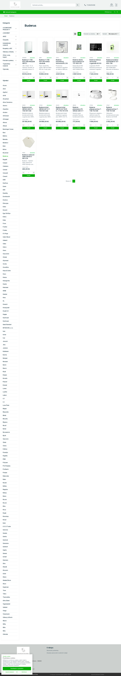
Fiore (4, 223)
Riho (4, 506)
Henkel (5, 294)
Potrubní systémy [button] (8, 60)
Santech (5, 546)
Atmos (5, 122)
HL (3, 301)
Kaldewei (5, 351)
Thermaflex (6, 597)
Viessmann (6, 614)
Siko (4, 563)
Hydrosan (6, 318)
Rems (4, 496)
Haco (4, 274)
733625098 (91, 5)
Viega (4, 610)
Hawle (5, 284)
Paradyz (5, 452)
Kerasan (5, 361)
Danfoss (5, 183)
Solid (4, 573)
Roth (4, 523)
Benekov (5, 143)
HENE (4, 291)
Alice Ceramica (7, 102)
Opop (4, 442)
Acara (5, 85)
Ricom (5, 499)
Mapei (5, 408)
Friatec (5, 230)
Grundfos (6, 267)
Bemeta (5, 139)
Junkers (5, 348)
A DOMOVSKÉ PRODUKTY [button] (7, 28)
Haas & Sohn (7, 270)
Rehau (5, 493)
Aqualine (5, 109)
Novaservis (6, 432)
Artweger (6, 119)
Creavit (5, 176)
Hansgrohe (6, 281)
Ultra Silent (6, 600)
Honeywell (6, 307)
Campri (5, 163)
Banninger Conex (8, 129)
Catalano (5, 166)
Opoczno (5, 439)
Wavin (5, 621)
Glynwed (5, 260)
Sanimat (5, 540)
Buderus (11, 16)
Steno (4, 577)
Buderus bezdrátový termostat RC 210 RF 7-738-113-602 (62, 62)
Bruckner (5, 153)
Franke (5, 227)
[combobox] (98, 34)
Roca (4, 509)
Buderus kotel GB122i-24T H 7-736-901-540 (44, 109)
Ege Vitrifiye (6, 213)
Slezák (5, 567)
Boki (4, 146)
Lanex (5, 388)
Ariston (5, 112)
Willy (4, 624)
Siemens (5, 560)
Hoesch (5, 304)
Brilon (4, 149)
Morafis (5, 419)
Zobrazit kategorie (9, 12)
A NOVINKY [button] (6, 33)
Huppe (5, 314)
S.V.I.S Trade (7, 526)
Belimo (5, 136)
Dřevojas (5, 203)
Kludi (4, 371)
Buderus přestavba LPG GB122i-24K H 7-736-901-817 (78, 109)
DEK (4, 190)
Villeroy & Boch (7, 617)
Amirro (5, 105)
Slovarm (5, 570)
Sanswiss (6, 543)
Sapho (5, 550)
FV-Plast (5, 233)
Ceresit (5, 169)
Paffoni (5, 449)
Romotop (5, 516)
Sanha (5, 536)
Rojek (4, 513)
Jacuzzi (5, 341)
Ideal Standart (7, 324)
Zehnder (5, 634)
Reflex (5, 486)
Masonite (5, 412)
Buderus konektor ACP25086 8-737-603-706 (112, 61)
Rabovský (6, 476)
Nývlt (4, 435)
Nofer (4, 429)
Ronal (4, 520)
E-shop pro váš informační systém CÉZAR (60, 674)
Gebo (4, 243)
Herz (4, 297)
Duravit (5, 210)
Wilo (4, 627)
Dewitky (5, 193)
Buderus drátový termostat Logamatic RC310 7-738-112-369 (95, 62)
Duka (4, 206)
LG (4, 398)
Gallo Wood (6, 237)
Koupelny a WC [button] (7, 48)
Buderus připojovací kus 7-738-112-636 (95, 109)
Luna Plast (6, 405)
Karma (5, 355)
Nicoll (4, 425)
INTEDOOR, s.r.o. (8, 328)
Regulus (5, 489)
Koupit (28, 80)
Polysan (5, 462)
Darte (4, 186)
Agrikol (5, 92)
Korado (5, 378)
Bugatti (5, 159)
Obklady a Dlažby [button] (8, 52)
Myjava (5, 422)
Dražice (5, 200)
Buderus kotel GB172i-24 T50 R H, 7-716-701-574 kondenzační (62, 109)
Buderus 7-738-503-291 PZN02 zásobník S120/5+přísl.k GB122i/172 (44, 63)
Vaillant (5, 607)
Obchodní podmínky (52, 650)
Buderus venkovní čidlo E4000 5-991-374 (28, 156)
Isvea (4, 334)
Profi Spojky (6, 466)
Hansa (5, 277)
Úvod (5, 16)
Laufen (5, 392)
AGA (4, 89)
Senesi (5, 553)
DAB (4, 180)
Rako (4, 479)
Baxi (4, 132)
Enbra (4, 217)
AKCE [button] (4, 36)
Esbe (4, 220)
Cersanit (5, 173)
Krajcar (5, 381)
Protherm (6, 469)
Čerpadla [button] (5, 40)
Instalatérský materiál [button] (7, 44)
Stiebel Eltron (7, 580)
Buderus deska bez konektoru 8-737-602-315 (78, 61)
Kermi (4, 365)
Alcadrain (6, 99)
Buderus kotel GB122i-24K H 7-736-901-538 (27, 109)
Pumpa (5, 472)
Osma (4, 446)
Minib (4, 415)
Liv (4, 402)
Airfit (4, 95)
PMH (4, 459)
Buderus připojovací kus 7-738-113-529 (112, 109)
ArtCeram (6, 116)
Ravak (5, 483)
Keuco (5, 368)
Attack (5, 126)
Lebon (5, 395)
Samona (5, 530)
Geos (4, 250)
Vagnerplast (6, 604)
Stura (4, 584)
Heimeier (5, 287)
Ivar (4, 338)
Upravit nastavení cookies (97, 674)
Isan (4, 331)
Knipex (5, 375)
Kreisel (5, 385)
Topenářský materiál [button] (6, 65)
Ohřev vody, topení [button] (6, 56)
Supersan (6, 587)
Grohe (5, 264)
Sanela (5, 533)
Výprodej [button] (5, 69)
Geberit (5, 240)
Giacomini (6, 254)
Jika (4, 344)
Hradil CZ (6, 311)
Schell (5, 557)
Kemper (5, 358)
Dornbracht (6, 196)
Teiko (4, 594)
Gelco (4, 247)
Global (5, 257)
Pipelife (5, 456)
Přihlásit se (108, 12)
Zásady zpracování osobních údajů (57, 653)
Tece (4, 590)
